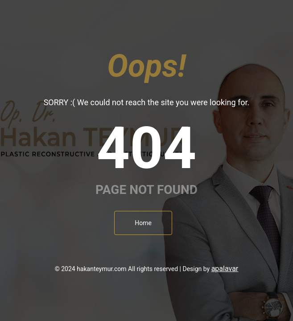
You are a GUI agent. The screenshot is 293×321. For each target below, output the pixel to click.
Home (143, 222)
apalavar (225, 268)
